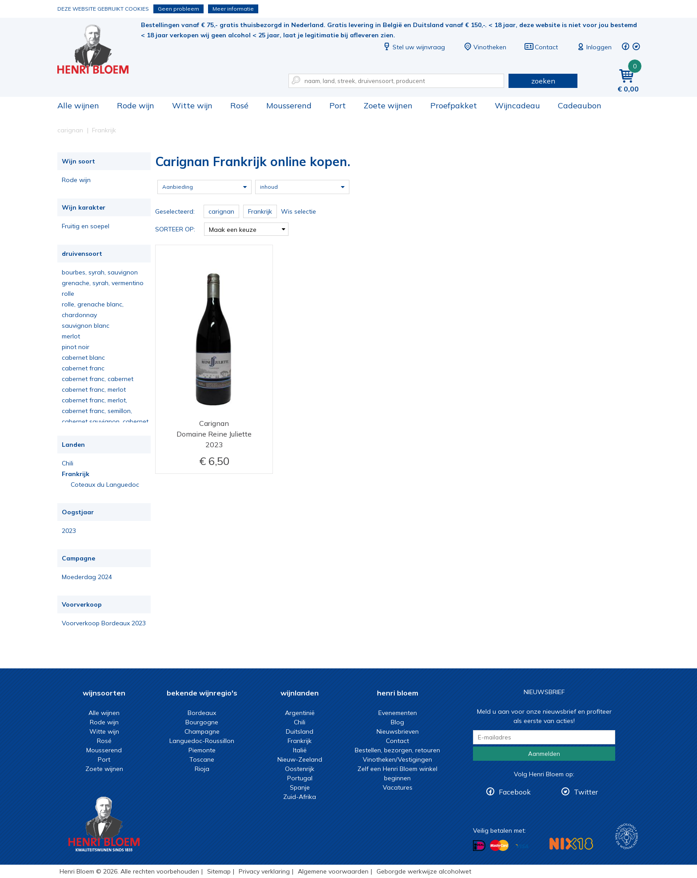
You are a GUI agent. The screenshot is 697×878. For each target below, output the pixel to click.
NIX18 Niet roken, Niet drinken (571, 844)
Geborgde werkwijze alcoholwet (424, 871)
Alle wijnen (78, 105)
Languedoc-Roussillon (201, 741)
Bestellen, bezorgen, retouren (397, 750)
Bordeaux (202, 713)
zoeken (543, 80)
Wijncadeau (517, 105)
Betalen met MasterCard (499, 845)
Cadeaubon (579, 105)
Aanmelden (544, 753)
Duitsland (299, 731)
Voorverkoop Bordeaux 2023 (104, 623)
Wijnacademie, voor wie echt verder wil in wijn (626, 836)
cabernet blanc (83, 358)
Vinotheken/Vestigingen (397, 759)
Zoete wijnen (388, 105)
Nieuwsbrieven (398, 731)
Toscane (201, 759)
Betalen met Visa (522, 846)
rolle (68, 294)
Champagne (202, 731)
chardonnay (79, 315)
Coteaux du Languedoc (105, 485)
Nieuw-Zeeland (299, 759)
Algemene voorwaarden (333, 871)
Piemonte (202, 750)
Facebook (515, 791)
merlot (71, 336)
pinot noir (75, 347)
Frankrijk (75, 474)
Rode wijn (135, 105)
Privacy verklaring (264, 871)
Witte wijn (192, 105)
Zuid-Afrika (299, 797)
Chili (67, 463)
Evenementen (397, 713)
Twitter (586, 791)
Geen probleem (178, 8)
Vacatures (398, 787)
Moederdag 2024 (87, 577)
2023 (69, 531)
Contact (541, 47)
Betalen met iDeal (479, 845)
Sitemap (219, 871)
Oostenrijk (299, 769)
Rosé (239, 105)
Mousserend (289, 105)
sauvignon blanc (85, 326)
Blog (397, 722)
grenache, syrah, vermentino (103, 283)
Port (337, 105)
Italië (300, 750)
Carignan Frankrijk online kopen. (99, 49)
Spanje (300, 787)
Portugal (299, 778)
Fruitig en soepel (85, 226)
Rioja (202, 769)
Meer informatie (233, 8)
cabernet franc (83, 368)
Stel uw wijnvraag (413, 47)
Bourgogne (201, 722)
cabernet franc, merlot (94, 389)
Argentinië (300, 713)
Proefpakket (453, 105)
